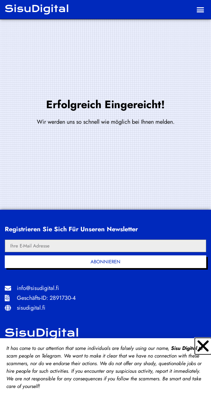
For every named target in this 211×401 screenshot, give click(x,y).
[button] (200, 9)
